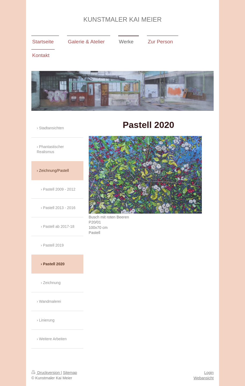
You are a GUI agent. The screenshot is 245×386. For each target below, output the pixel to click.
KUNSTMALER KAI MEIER (122, 19)
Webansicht (204, 378)
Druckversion (46, 372)
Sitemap (70, 372)
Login (209, 372)
